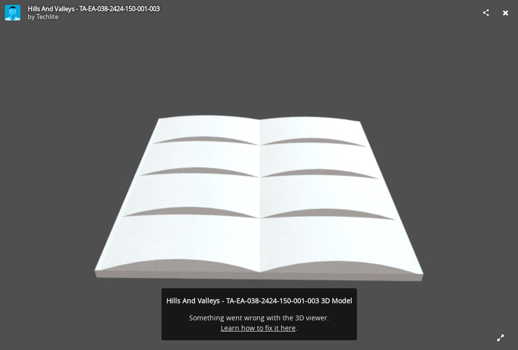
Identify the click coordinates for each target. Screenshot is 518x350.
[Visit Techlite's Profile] (12, 12)
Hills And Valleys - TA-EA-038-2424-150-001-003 (94, 8)
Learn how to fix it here (258, 327)
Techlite (47, 16)
